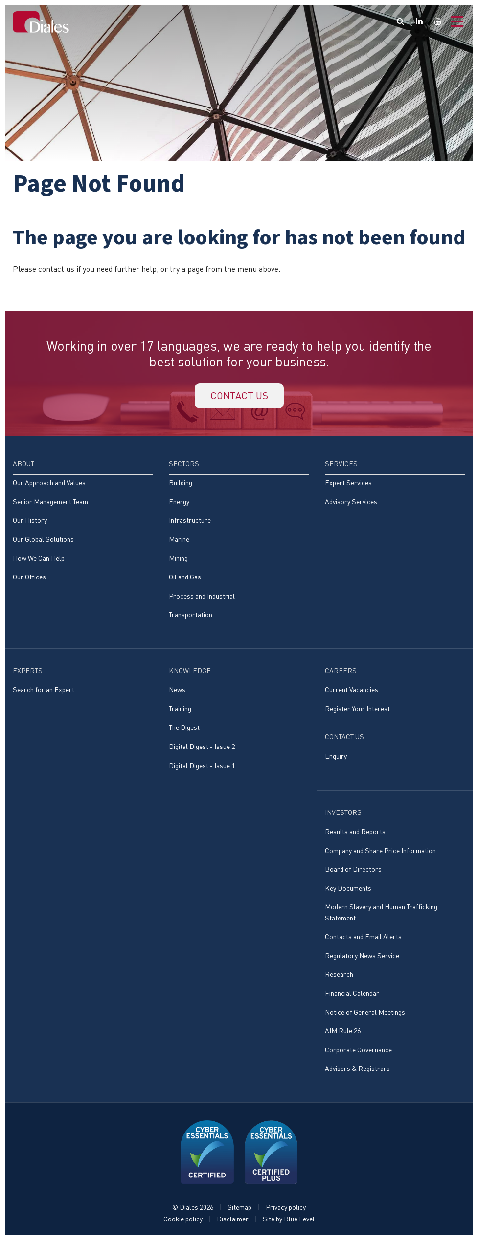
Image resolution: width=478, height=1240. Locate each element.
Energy (179, 501)
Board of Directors (353, 869)
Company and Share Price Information (380, 850)
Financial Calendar (352, 993)
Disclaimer (233, 1219)
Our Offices (29, 577)
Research (339, 974)
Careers (341, 670)
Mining (178, 558)
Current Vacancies (351, 689)
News (177, 689)
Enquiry (336, 756)
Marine (179, 539)
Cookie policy (183, 1219)
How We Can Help (39, 558)
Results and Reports (355, 831)
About (23, 463)
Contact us (239, 395)
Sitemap (239, 1207)
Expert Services (348, 482)
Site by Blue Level (289, 1219)
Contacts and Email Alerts (363, 936)
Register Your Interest (357, 709)
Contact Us (344, 736)
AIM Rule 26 (343, 1030)
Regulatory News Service (362, 955)
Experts (28, 670)
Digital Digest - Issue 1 (202, 765)
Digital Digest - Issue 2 (202, 746)
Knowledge (190, 670)
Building (180, 482)
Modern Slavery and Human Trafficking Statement (381, 911)
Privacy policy (286, 1207)
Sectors (184, 463)
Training (180, 709)
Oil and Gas (185, 577)
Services (341, 463)
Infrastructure (190, 520)
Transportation (190, 614)
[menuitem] (83, 525)
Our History (30, 520)
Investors (343, 812)
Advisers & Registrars (357, 1068)
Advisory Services (351, 501)
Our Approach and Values (49, 482)
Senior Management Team (50, 501)
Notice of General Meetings (365, 1012)
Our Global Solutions (43, 539)
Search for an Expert (43, 689)
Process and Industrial (202, 596)
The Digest (184, 727)
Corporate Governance (358, 1050)
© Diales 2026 (192, 1207)
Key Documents (348, 888)
